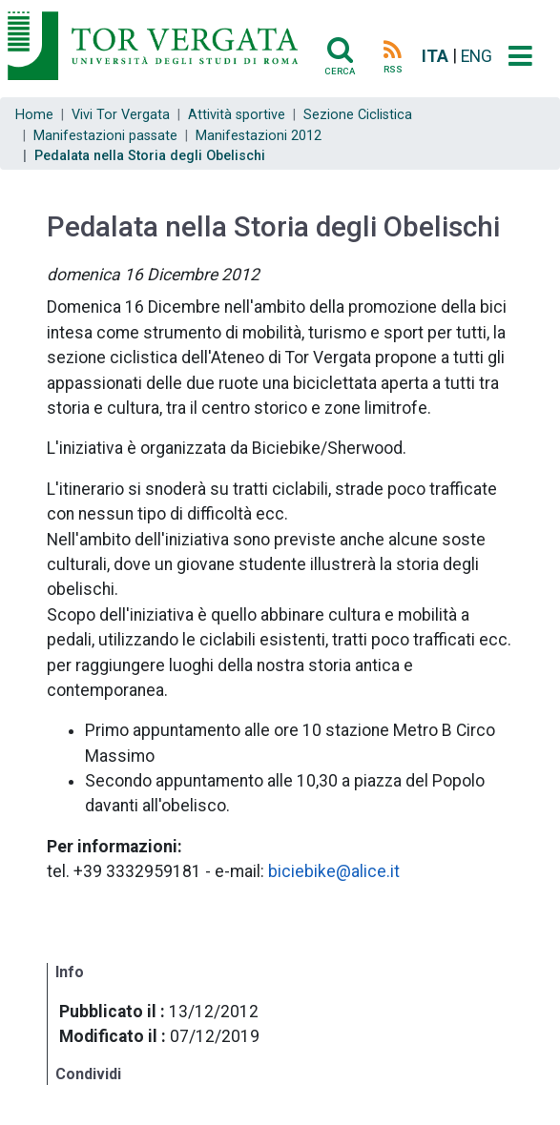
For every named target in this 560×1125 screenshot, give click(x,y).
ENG (476, 56)
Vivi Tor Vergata (121, 115)
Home (34, 115)
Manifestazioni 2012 (258, 136)
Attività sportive (236, 115)
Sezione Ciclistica (357, 115)
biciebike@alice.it (334, 871)
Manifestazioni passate (105, 136)
